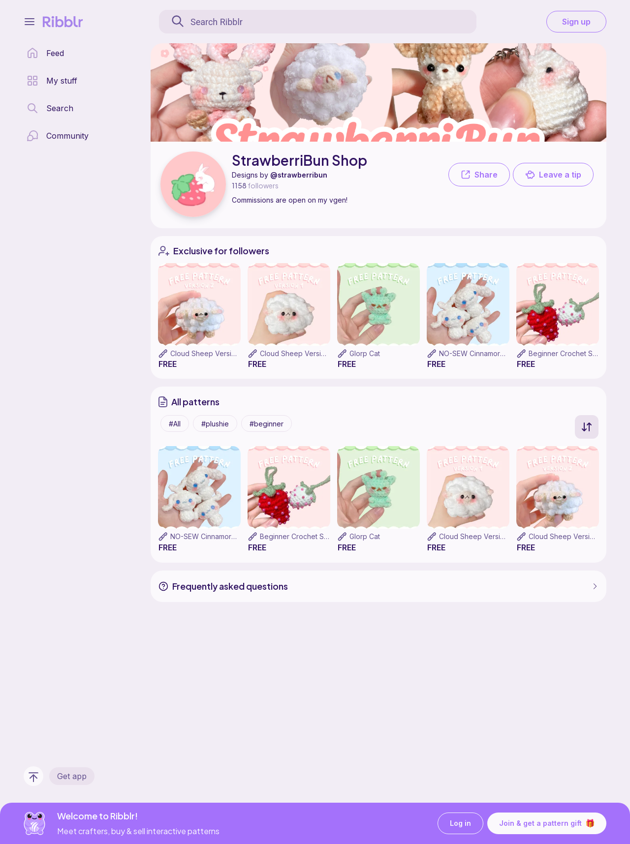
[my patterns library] (52, 81)
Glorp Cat (364, 353)
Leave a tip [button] (553, 175)
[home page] (45, 53)
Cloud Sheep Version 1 (297, 353)
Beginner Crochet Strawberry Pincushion (326, 536)
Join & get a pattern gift (547, 823)
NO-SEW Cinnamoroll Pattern (486, 353)
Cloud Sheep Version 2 (208, 353)
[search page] (50, 108)
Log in (460, 823)
